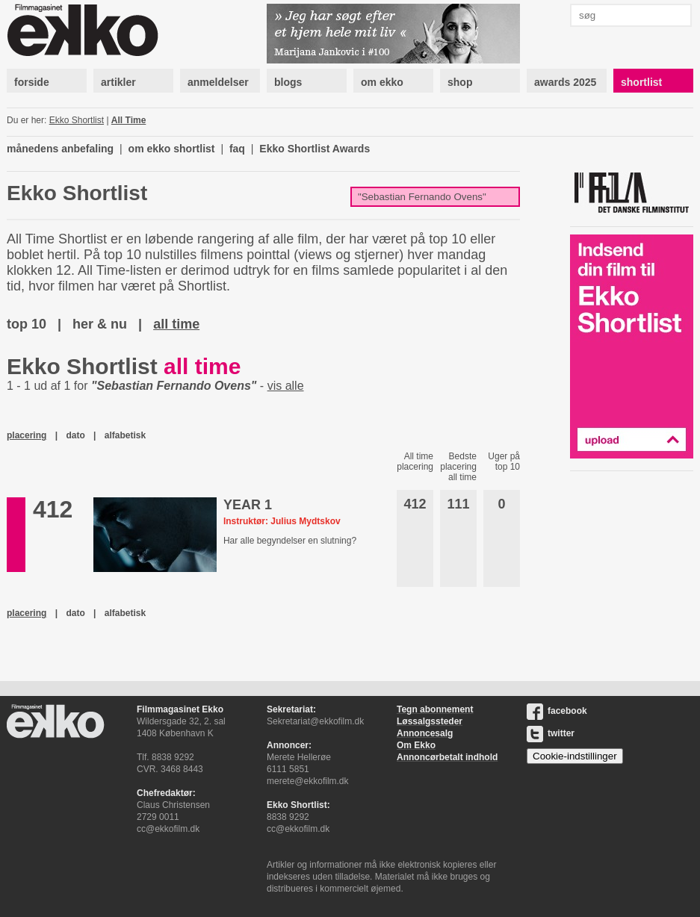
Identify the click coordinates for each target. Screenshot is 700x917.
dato (75, 435)
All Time (128, 120)
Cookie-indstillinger (575, 756)
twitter (550, 733)
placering (26, 435)
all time (176, 324)
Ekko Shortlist (76, 120)
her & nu (99, 324)
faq (237, 149)
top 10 (26, 324)
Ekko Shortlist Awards (314, 149)
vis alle (285, 385)
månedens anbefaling (60, 149)
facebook (557, 710)
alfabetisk (125, 435)
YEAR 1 (247, 504)
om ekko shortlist (171, 149)
